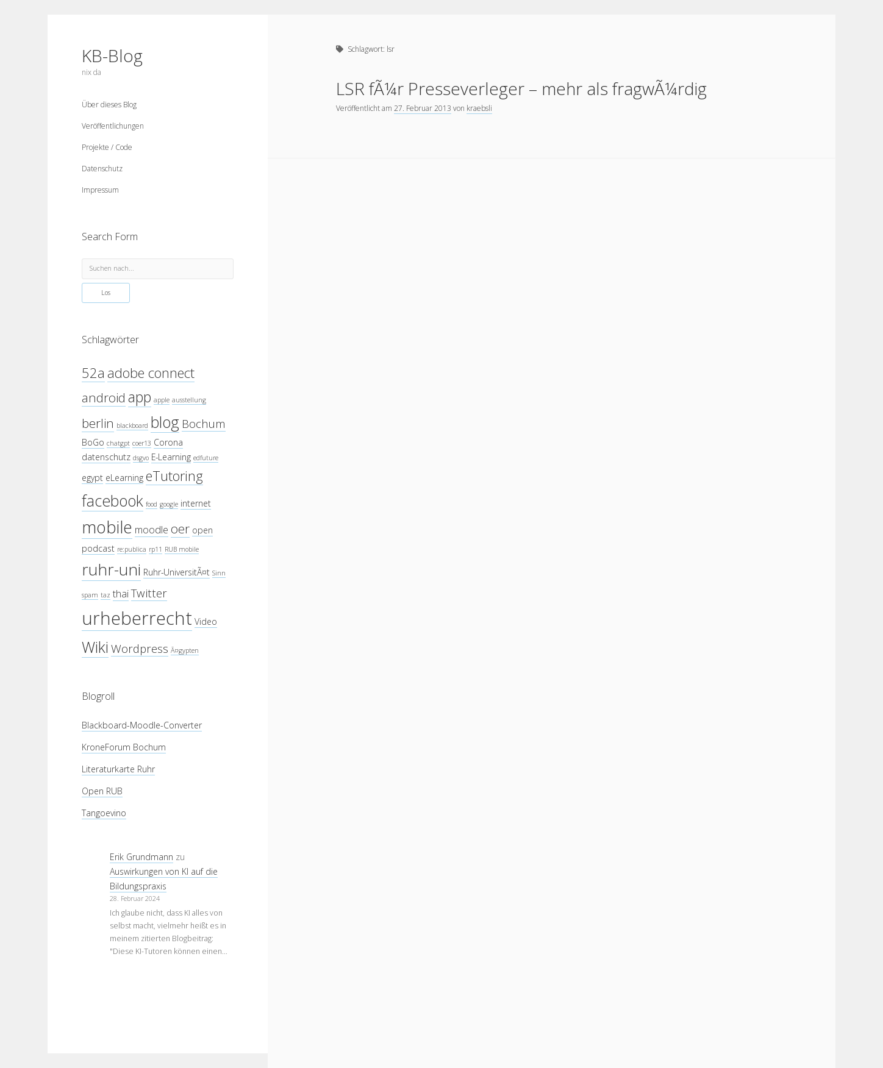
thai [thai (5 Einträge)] (121, 593)
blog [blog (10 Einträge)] (165, 421)
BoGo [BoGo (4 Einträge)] (93, 442)
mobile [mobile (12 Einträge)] (107, 527)
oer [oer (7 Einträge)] (180, 528)
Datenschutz (102, 168)
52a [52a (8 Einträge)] (93, 373)
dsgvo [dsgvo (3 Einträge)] (141, 458)
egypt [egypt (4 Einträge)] (92, 477)
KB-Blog (112, 55)
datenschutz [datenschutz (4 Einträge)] (106, 457)
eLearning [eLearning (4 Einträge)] (124, 477)
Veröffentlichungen (113, 126)
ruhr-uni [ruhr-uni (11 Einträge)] (111, 569)
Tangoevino (104, 813)
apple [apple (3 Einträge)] (162, 400)
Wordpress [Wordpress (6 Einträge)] (139, 648)
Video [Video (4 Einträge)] (206, 621)
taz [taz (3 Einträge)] (105, 595)
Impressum (100, 190)
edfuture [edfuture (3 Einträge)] (205, 458)
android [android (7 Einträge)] (104, 397)
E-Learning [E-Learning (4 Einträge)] (171, 457)
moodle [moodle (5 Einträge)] (151, 529)
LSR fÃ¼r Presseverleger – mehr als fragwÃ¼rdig (521, 88)
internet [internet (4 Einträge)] (196, 503)
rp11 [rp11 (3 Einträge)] (155, 549)
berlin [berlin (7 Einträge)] (98, 423)
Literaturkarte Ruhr (118, 769)
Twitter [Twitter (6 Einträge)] (149, 592)
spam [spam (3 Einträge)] (90, 595)
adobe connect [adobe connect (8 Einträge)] (151, 373)
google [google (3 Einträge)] (169, 504)
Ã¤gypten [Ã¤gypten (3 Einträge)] (185, 650)
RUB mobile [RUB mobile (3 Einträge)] (182, 549)
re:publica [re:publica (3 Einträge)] (131, 549)
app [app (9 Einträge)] (139, 397)
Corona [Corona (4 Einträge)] (168, 442)
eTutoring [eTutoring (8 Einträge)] (174, 476)
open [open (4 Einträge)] (202, 530)
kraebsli (479, 108)
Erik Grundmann (141, 857)
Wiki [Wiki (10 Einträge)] (95, 646)
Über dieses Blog (109, 104)
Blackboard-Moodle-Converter (142, 725)
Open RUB (102, 791)
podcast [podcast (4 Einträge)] (98, 548)
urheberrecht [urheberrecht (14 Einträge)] (137, 618)
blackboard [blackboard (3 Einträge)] (132, 425)
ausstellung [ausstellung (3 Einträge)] (189, 400)
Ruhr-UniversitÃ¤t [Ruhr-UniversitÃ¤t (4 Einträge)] (176, 572)
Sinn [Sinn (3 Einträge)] (219, 573)
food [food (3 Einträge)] (151, 504)
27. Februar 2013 (422, 108)
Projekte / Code (107, 147)
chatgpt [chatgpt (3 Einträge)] (118, 443)
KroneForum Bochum (124, 747)
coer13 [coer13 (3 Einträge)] (141, 443)
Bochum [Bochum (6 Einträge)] (204, 423)
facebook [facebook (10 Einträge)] (112, 500)
